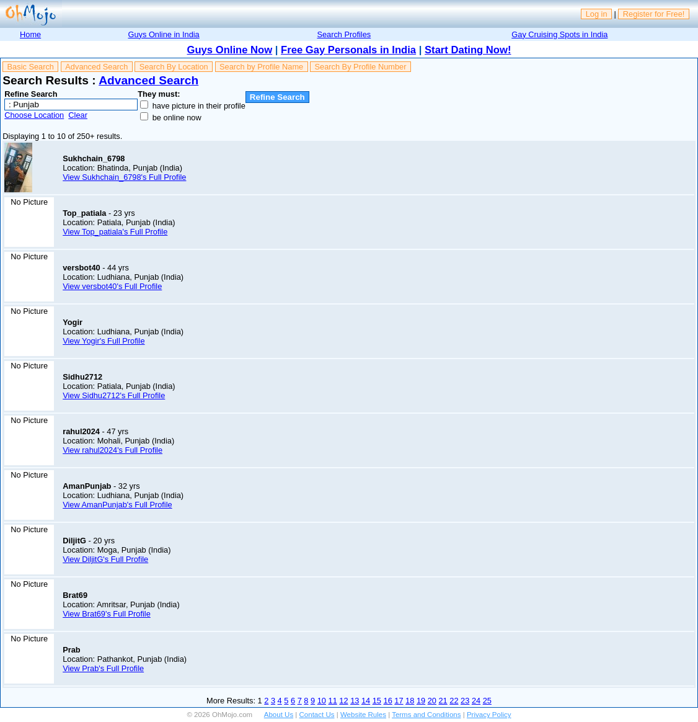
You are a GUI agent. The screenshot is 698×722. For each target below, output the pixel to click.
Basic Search (30, 66)
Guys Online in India (163, 34)
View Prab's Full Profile (103, 668)
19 (421, 700)
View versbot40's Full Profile (112, 286)
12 (343, 700)
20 (432, 700)
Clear (77, 115)
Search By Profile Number (361, 66)
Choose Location (34, 115)
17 (398, 700)
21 (443, 700)
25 (487, 700)
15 (377, 700)
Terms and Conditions (426, 714)
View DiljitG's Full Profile (105, 559)
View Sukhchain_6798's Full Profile (124, 177)
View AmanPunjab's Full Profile (117, 504)
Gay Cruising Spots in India (559, 34)
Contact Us (317, 714)
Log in (596, 14)
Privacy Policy (489, 714)
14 (365, 700)
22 (453, 700)
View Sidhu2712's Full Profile (114, 395)
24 (476, 700)
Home (30, 34)
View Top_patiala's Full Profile (115, 231)
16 (388, 700)
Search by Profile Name (261, 66)
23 (465, 700)
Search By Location (173, 66)
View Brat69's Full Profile (107, 613)
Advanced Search (96, 66)
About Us (278, 714)
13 (354, 700)
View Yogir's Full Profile (103, 340)
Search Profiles (344, 34)
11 (333, 700)
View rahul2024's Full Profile (112, 450)
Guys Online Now (230, 50)
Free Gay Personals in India (348, 50)
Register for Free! (654, 14)
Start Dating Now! (468, 50)
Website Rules (363, 714)
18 (409, 700)
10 (321, 700)
